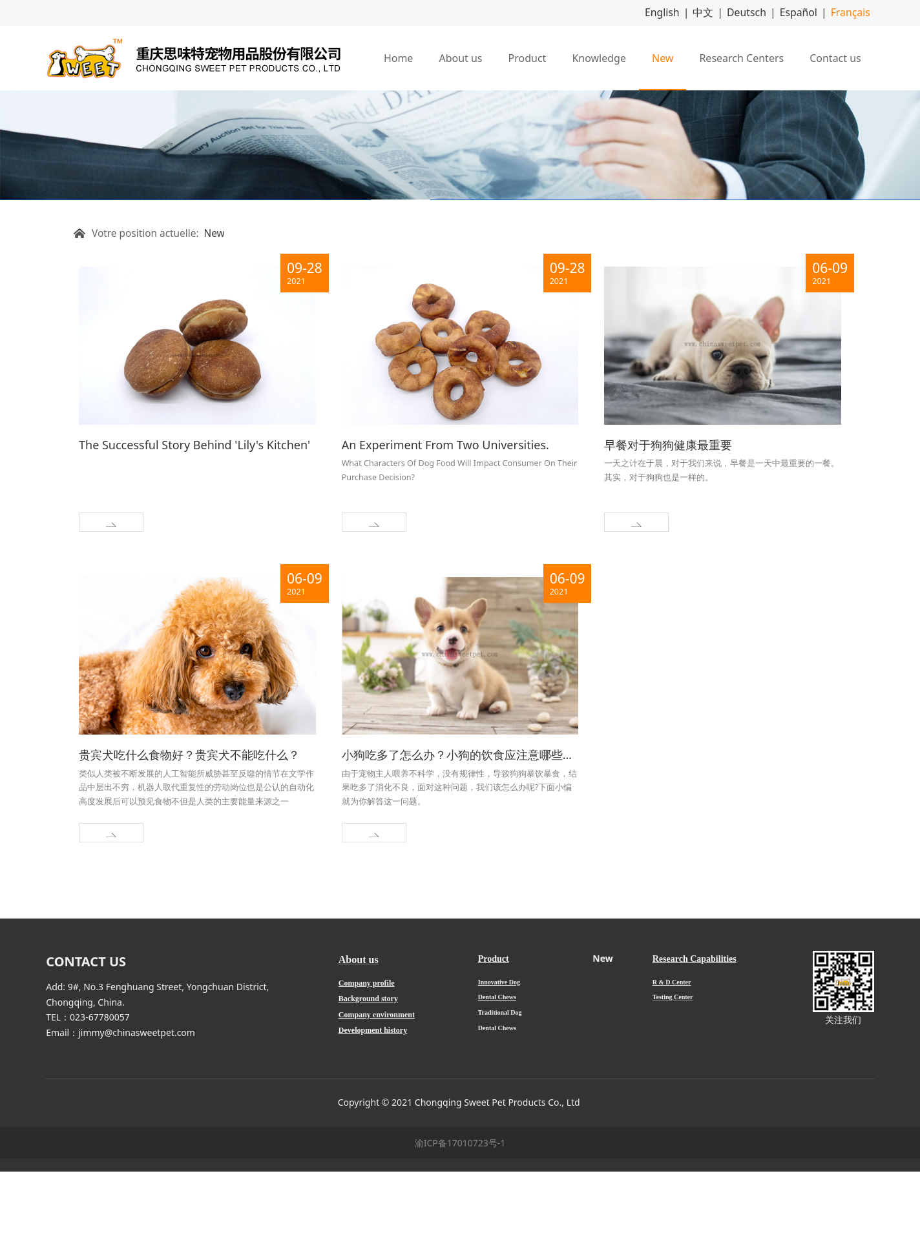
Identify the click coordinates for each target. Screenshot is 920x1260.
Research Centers (741, 56)
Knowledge (599, 56)
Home (398, 56)
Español (805, 12)
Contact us (835, 56)
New (662, 56)
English (682, 12)
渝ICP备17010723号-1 (460, 1231)
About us (460, 56)
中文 (720, 12)
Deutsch (759, 12)
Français (852, 12)
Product (527, 56)
